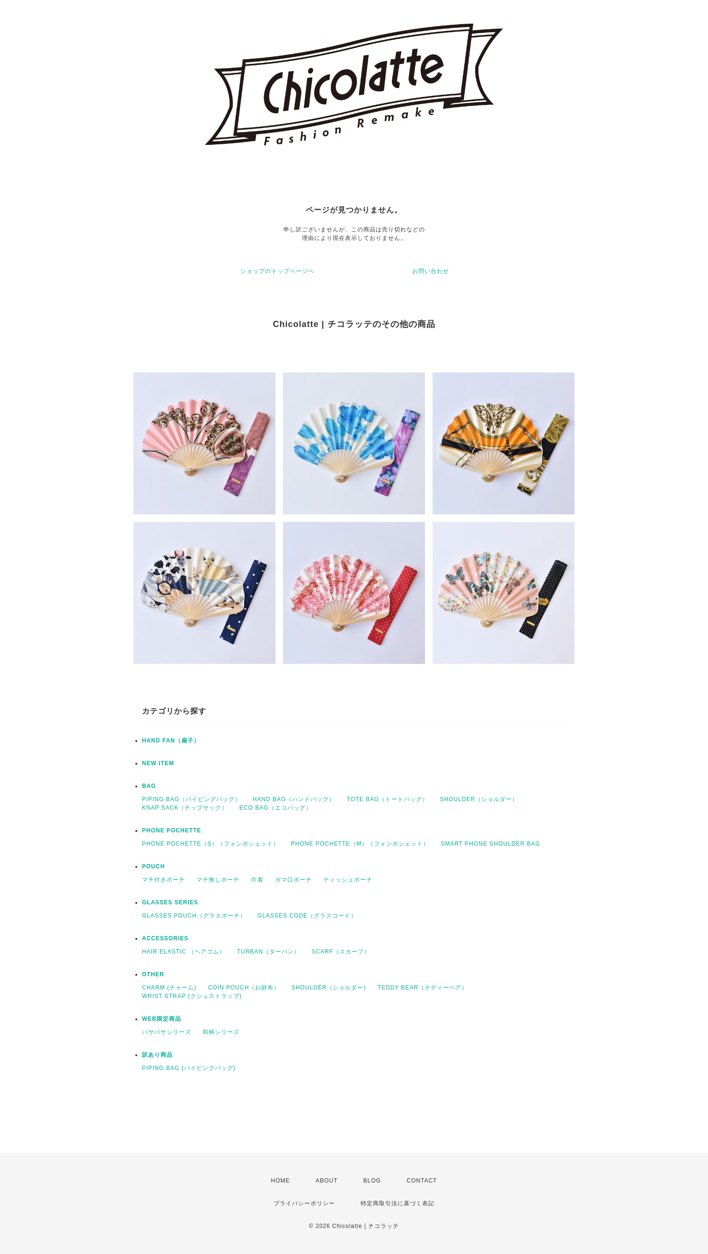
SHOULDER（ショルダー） (479, 799)
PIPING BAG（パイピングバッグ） (191, 799)
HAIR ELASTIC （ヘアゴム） (183, 951)
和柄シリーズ (221, 1032)
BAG (149, 786)
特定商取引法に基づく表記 (397, 1203)
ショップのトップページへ (277, 271)
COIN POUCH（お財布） (244, 987)
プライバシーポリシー (304, 1203)
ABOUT (326, 1180)
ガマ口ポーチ (293, 879)
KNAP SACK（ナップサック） (185, 807)
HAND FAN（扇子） (171, 740)
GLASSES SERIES (170, 902)
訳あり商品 (157, 1054)
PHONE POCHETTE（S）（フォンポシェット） (210, 843)
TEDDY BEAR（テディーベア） (423, 987)
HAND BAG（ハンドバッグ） (294, 799)
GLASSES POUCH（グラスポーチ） (194, 915)
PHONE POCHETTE (171, 830)
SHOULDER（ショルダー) (329, 987)
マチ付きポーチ (163, 879)
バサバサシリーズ (166, 1032)
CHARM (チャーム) (169, 987)
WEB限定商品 (161, 1019)
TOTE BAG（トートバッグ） (387, 799)
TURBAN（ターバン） (268, 951)
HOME (280, 1180)
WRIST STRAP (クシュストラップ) (192, 996)
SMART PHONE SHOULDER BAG (490, 843)
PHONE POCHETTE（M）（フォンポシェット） (360, 843)
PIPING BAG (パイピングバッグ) (189, 1068)
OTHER (153, 974)
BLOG (372, 1180)
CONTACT (422, 1180)
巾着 (257, 879)
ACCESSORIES (165, 938)
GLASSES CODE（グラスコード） (307, 915)
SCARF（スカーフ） (340, 951)
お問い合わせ (430, 271)
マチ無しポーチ (217, 879)
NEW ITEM (158, 763)
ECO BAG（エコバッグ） (275, 807)
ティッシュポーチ (347, 879)
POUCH (153, 866)
